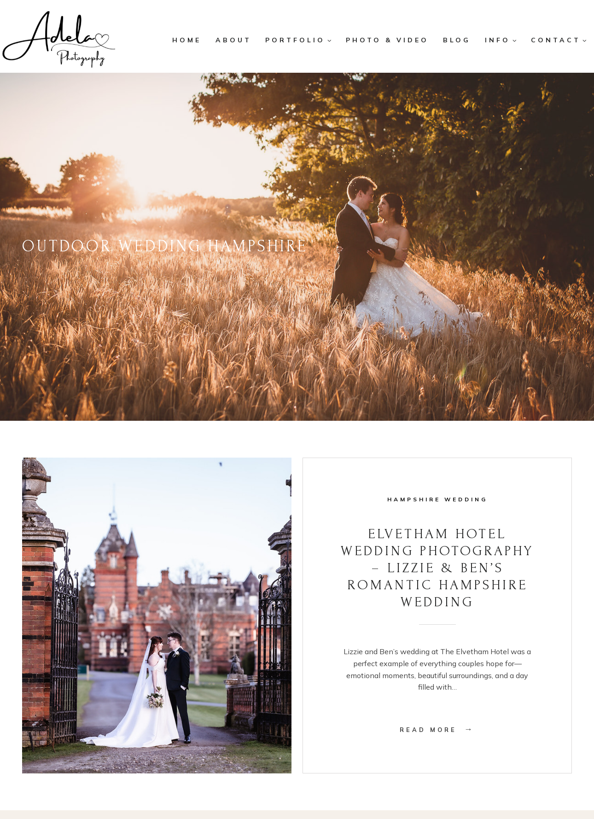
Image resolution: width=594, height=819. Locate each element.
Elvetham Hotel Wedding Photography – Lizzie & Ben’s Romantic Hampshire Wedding (437, 568)
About (233, 40)
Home (186, 40)
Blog (457, 40)
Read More (437, 729)
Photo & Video (387, 40)
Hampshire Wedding (437, 499)
